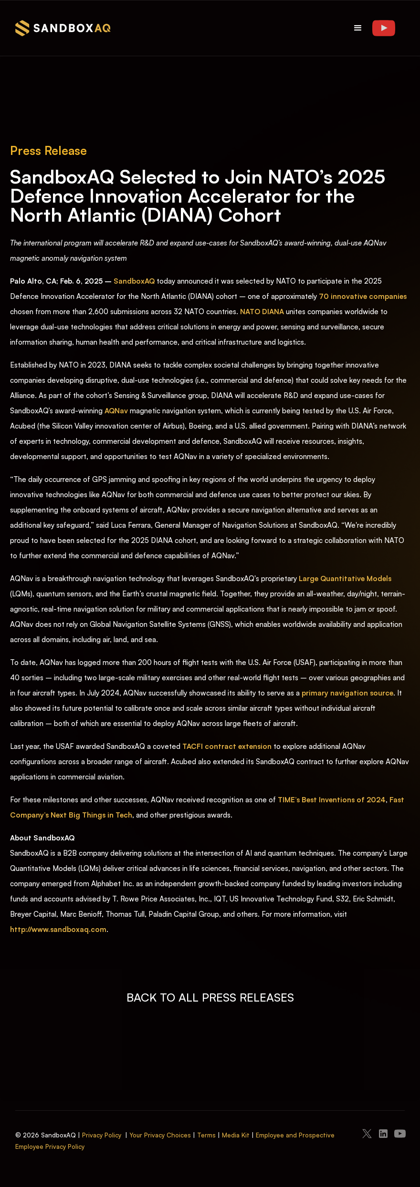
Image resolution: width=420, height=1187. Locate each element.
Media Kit (236, 1135)
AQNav (116, 410)
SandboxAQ (134, 281)
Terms (206, 1135)
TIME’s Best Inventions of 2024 (332, 799)
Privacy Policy (101, 1135)
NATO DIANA (262, 311)
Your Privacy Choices (160, 1135)
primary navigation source (347, 692)
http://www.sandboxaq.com (58, 929)
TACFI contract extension (227, 746)
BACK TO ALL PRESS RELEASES (210, 997)
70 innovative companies (363, 296)
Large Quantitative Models (345, 578)
